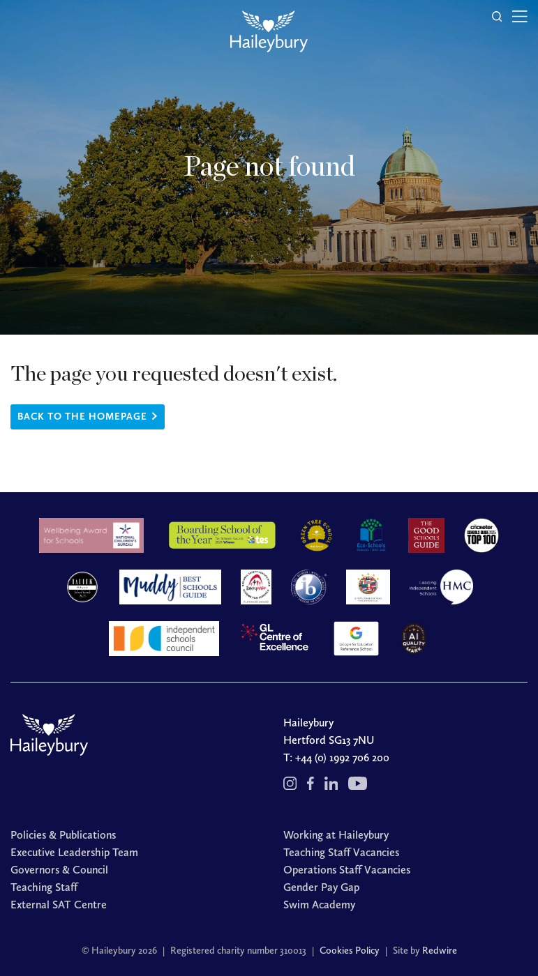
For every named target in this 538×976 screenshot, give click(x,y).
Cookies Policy (350, 950)
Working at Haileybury (336, 834)
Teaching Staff (43, 887)
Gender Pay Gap (321, 887)
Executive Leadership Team (74, 852)
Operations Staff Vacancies (346, 869)
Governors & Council (59, 869)
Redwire (439, 950)
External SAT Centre (58, 904)
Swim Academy (319, 904)
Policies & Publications (63, 834)
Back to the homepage (82, 416)
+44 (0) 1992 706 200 (342, 757)
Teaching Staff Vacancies (341, 852)
